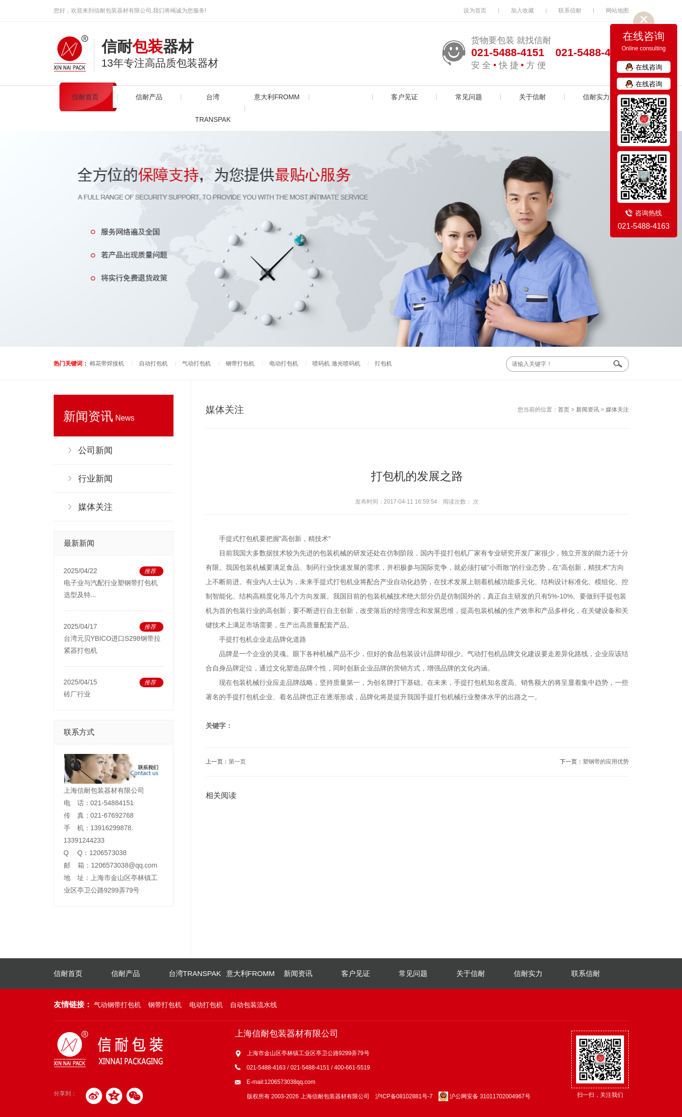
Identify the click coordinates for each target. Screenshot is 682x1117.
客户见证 (404, 97)
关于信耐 (532, 97)
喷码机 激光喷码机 (336, 363)
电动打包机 (283, 363)
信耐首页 (85, 97)
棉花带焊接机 (107, 363)
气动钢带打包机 (117, 1005)
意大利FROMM (277, 97)
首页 (563, 409)
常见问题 (468, 97)
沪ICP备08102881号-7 (404, 1096)
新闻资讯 (340, 97)
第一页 (237, 761)
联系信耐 (569, 10)
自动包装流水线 (253, 1005)
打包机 (383, 363)
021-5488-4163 (644, 226)
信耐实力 (596, 97)
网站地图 (617, 10)
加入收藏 (522, 10)
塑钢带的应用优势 (606, 761)
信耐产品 (149, 97)
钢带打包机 (240, 363)
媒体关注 (617, 409)
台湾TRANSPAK (213, 108)
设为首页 (474, 10)
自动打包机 (153, 363)
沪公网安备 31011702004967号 (485, 1096)
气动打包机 (196, 363)
